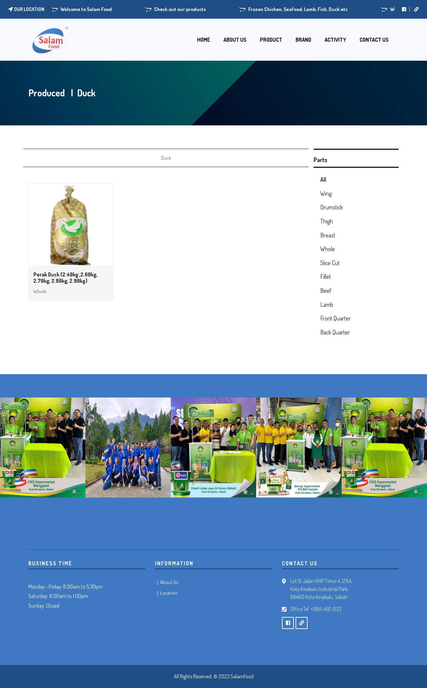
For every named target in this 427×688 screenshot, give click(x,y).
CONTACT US (374, 39)
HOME (203, 39)
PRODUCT (271, 39)
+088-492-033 (326, 609)
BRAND (303, 39)
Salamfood (242, 676)
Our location (26, 9)
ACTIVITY (335, 39)
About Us (169, 582)
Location (168, 593)
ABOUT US (235, 39)
